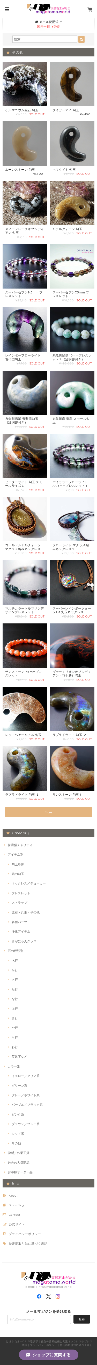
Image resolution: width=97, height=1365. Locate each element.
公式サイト (17, 1224)
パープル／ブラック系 (27, 1105)
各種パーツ (19, 922)
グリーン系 (19, 1086)
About (13, 1195)
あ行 (15, 960)
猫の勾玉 (18, 874)
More (48, 812)
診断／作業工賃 (18, 1153)
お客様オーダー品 (20, 1172)
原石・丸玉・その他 (26, 912)
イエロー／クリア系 (26, 1076)
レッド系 (18, 1134)
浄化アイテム (21, 931)
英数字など (19, 1056)
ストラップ (19, 903)
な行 (15, 999)
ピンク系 (18, 1114)
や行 (15, 1028)
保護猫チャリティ (20, 845)
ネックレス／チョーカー (29, 883)
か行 (15, 970)
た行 (15, 989)
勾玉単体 (18, 864)
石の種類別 (15, 951)
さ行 (15, 979)
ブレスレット (21, 893)
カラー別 (14, 1066)
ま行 (15, 1018)
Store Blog (16, 1205)
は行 (15, 1009)
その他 (16, 1143)
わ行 (15, 1047)
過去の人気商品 (18, 1162)
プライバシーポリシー (25, 1234)
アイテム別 (15, 854)
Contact (14, 1214)
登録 (82, 1319)
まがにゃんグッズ (24, 941)
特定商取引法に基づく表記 (28, 1244)
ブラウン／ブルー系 (26, 1124)
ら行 (15, 1037)
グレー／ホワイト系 (26, 1095)
